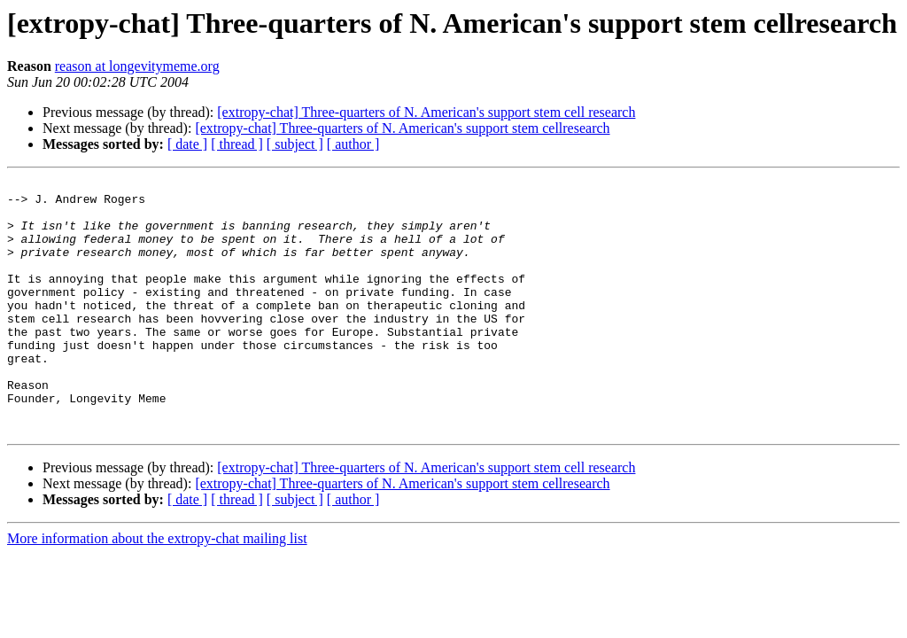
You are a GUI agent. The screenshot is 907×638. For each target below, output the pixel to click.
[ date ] (187, 144)
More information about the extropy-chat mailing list (157, 588)
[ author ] (353, 144)
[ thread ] (237, 144)
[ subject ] (295, 144)
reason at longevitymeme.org (137, 66)
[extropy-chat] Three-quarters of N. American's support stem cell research (426, 112)
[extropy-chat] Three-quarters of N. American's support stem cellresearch (402, 128)
